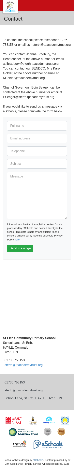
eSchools (38, 460)
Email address (20, 138)
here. (17, 239)
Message (16, 176)
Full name (17, 125)
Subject (15, 163)
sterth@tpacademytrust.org (24, 365)
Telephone (17, 151)
